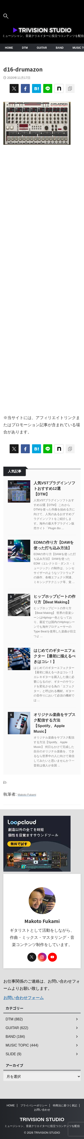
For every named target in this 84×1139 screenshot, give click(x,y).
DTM (25, 47)
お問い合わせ (42, 1109)
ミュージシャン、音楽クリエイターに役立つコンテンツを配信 (42, 1126)
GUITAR (42, 47)
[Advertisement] (42, 277)
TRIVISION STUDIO (42, 1119)
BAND (60, 47)
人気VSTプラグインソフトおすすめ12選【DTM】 (54, 488)
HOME (9, 47)
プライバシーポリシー (33, 1105)
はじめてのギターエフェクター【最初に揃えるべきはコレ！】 (54, 656)
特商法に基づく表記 (65, 1105)
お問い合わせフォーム (23, 998)
